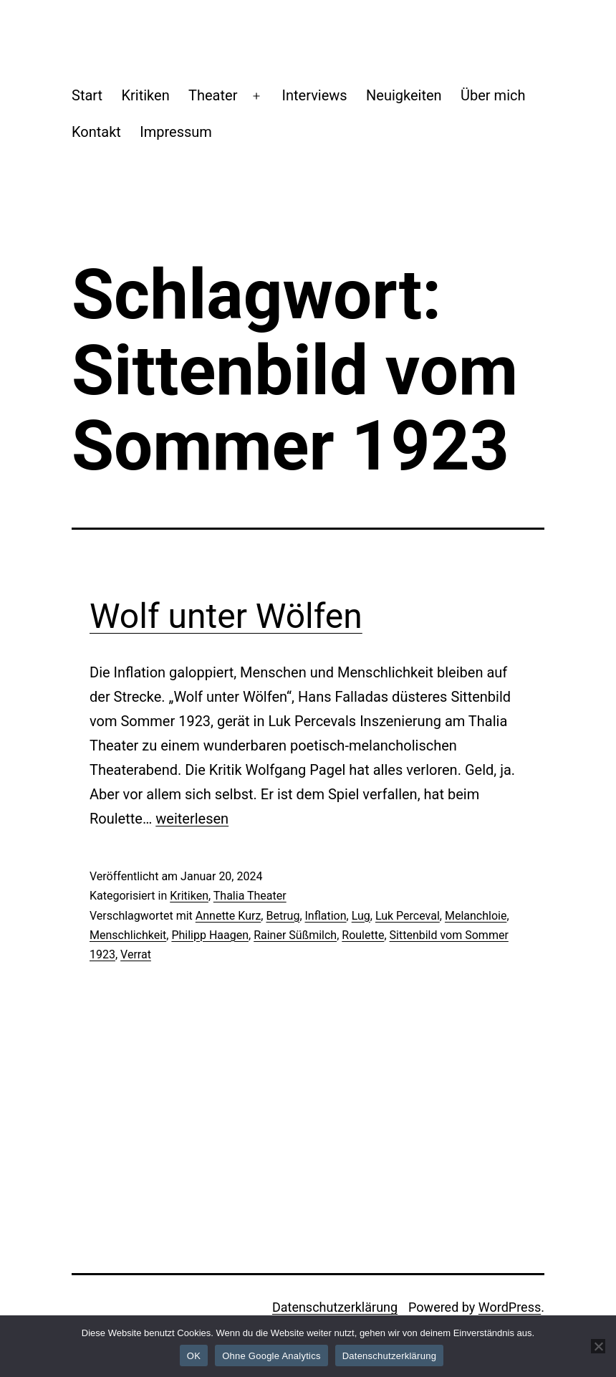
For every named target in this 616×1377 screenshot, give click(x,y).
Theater (212, 95)
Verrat (135, 954)
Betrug (282, 916)
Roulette (363, 935)
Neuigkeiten (404, 95)
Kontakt (96, 131)
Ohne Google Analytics (271, 1355)
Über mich (493, 95)
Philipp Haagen (210, 935)
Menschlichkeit (128, 935)
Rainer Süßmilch (295, 935)
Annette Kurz (228, 916)
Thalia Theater (250, 895)
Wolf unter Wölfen (226, 616)
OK (194, 1355)
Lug (361, 916)
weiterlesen (191, 818)
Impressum (176, 131)
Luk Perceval (407, 916)
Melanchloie (475, 916)
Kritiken (145, 95)
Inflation (326, 916)
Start (87, 95)
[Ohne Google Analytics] (598, 1346)
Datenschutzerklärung (335, 1307)
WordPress (509, 1307)
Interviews (314, 95)
